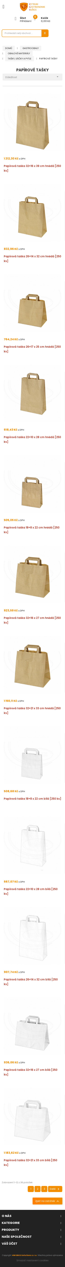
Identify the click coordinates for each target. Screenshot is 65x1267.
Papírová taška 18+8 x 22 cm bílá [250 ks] (32, 799)
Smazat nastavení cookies (32, 1260)
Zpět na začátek (47, 1201)
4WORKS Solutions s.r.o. (24, 1255)
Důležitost (32, 76)
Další (55, 1189)
